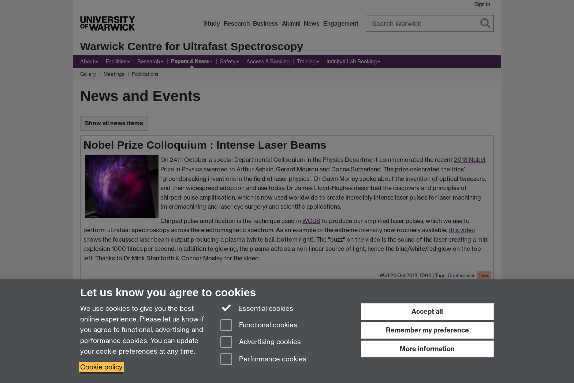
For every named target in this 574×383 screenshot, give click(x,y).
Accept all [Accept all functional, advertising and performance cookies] (427, 311)
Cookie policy (101, 367)
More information (427, 349)
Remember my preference (427, 330)
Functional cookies (258, 325)
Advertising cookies (260, 342)
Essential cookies (256, 308)
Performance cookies (263, 360)
